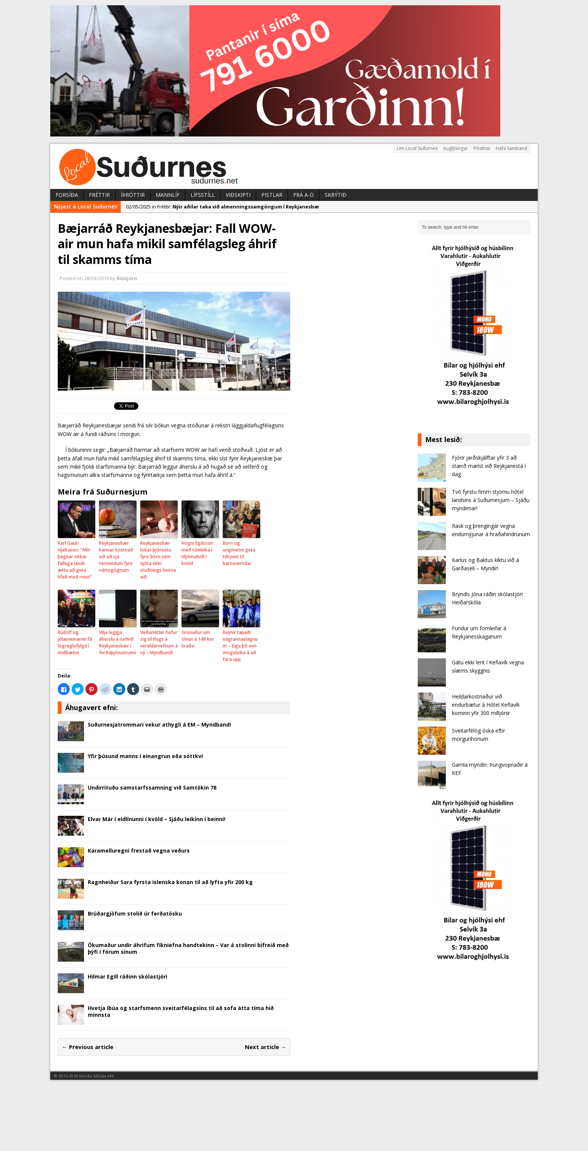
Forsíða (67, 194)
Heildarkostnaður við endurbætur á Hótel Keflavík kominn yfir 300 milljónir (486, 705)
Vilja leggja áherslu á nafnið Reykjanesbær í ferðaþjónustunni (117, 642)
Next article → (265, 1047)
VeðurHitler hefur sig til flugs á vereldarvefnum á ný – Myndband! (159, 642)
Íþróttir (133, 194)
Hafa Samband (511, 148)
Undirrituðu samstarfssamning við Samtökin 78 (152, 787)
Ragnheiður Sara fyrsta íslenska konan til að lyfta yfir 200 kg (170, 882)
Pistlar (271, 194)
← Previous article (87, 1047)
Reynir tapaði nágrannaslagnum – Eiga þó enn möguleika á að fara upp (240, 645)
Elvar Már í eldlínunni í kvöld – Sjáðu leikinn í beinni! (156, 819)
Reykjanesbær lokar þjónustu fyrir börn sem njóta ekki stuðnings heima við (158, 560)
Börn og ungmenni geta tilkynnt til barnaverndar (239, 553)
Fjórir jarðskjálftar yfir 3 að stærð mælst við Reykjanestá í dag (489, 466)
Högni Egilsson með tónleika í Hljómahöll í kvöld (197, 553)
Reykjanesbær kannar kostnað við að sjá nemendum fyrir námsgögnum (116, 556)
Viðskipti (238, 194)
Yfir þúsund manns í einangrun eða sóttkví (145, 756)
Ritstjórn (127, 278)
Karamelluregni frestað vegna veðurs (139, 850)
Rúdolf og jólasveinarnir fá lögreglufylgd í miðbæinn (75, 642)
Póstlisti (482, 148)
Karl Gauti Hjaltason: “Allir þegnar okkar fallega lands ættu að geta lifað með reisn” (75, 560)
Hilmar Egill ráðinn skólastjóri (127, 976)
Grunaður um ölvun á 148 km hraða (198, 639)
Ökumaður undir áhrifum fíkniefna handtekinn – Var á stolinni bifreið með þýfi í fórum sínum (188, 948)
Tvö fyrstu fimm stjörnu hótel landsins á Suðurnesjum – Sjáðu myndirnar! (491, 500)
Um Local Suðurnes (417, 148)
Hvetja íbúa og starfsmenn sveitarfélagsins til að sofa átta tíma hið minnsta (181, 1011)
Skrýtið (335, 194)
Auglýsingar (455, 148)
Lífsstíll (202, 194)
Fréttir (99, 194)
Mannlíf (168, 194)
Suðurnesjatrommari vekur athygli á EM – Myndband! (159, 724)
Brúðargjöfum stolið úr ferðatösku (135, 913)
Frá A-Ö (303, 194)
